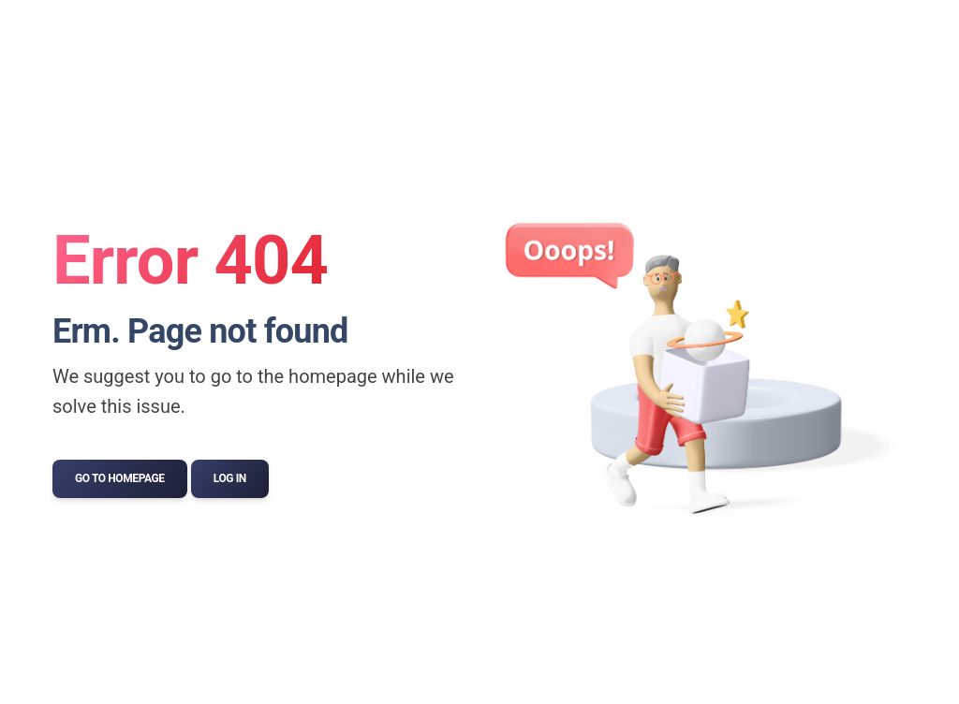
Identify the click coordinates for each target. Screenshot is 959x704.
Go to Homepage (120, 478)
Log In (230, 478)
